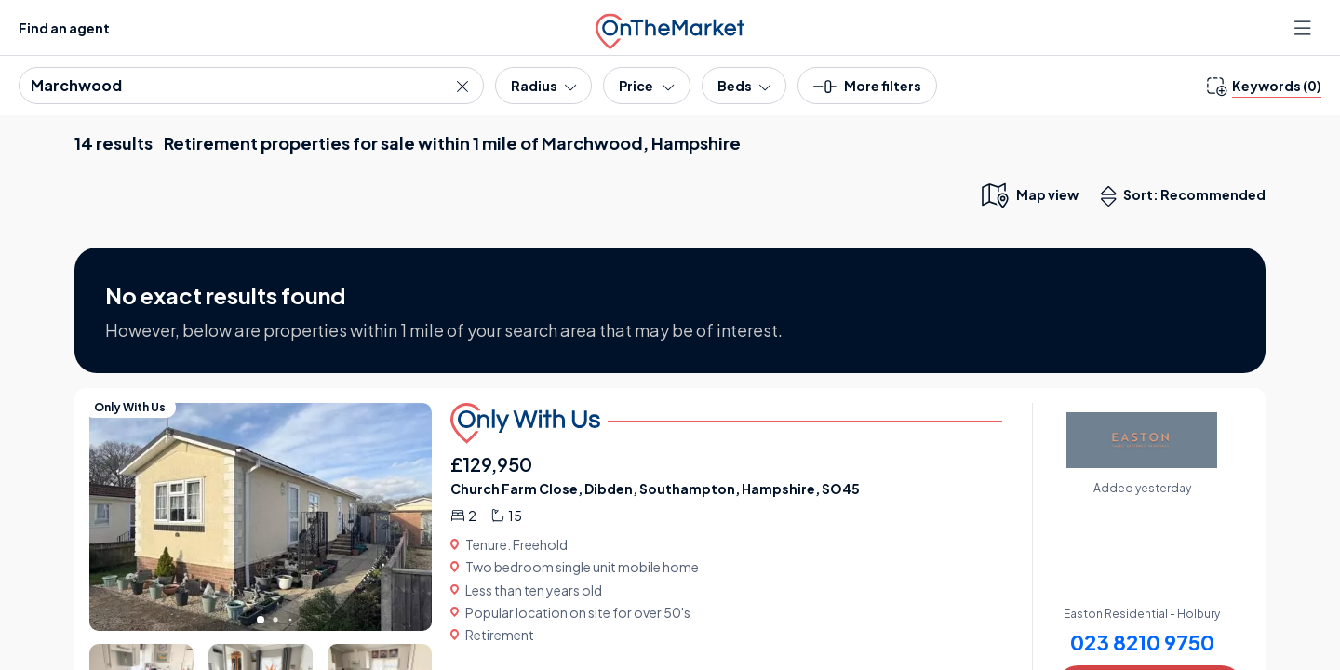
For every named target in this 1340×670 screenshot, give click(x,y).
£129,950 (491, 464)
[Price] (646, 85)
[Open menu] (1304, 28)
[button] (867, 91)
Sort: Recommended (1187, 196)
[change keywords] (1264, 86)
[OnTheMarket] (670, 27)
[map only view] (1029, 194)
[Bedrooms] (744, 85)
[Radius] (543, 85)
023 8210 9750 (1142, 642)
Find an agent (64, 28)
